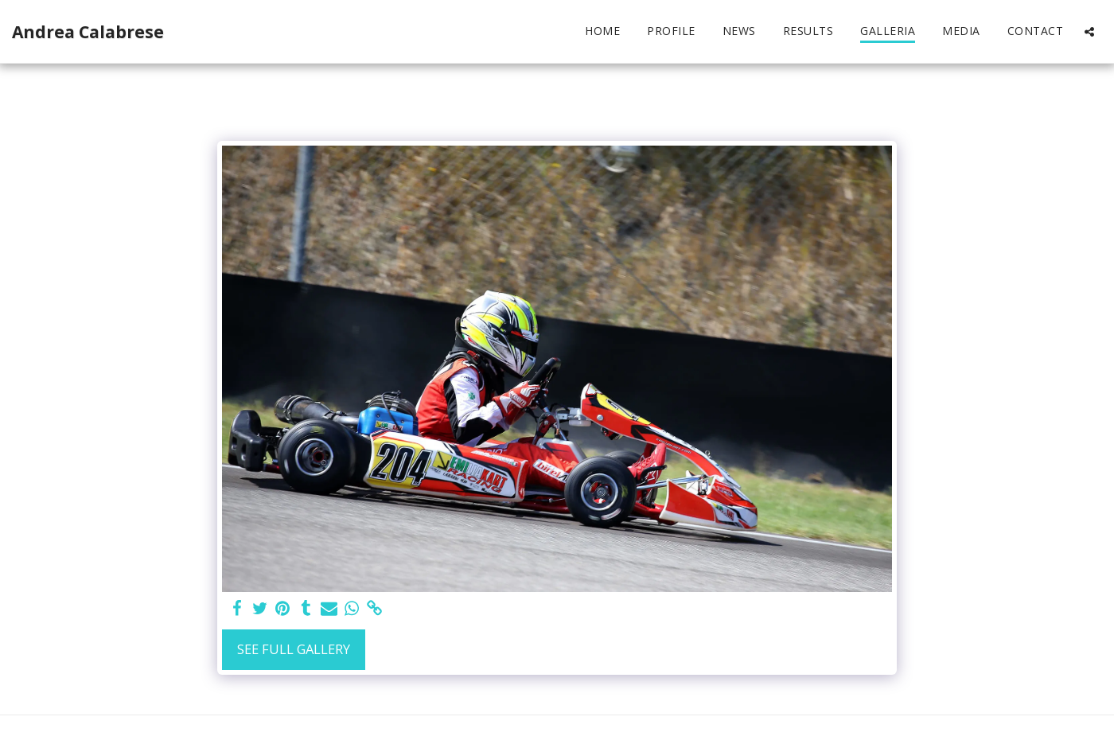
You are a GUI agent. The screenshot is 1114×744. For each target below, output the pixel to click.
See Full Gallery (293, 649)
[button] (1089, 31)
